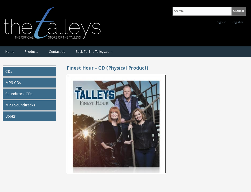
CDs (8, 71)
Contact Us (57, 52)
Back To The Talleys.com (94, 52)
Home (9, 52)
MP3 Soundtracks (20, 105)
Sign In (221, 22)
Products (31, 52)
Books (10, 116)
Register (237, 22)
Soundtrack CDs (18, 94)
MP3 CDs (13, 83)
